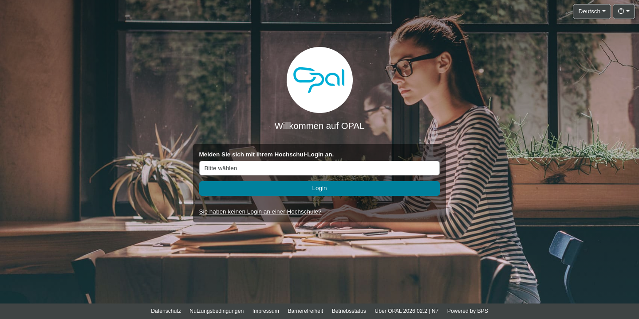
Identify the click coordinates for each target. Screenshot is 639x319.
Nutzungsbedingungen (216, 311)
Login (319, 188)
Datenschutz (166, 311)
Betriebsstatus (349, 311)
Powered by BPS (467, 311)
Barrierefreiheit (305, 311)
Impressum (265, 311)
